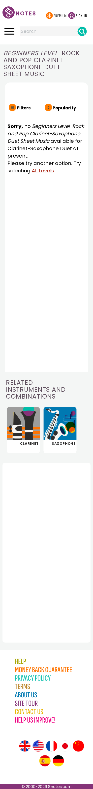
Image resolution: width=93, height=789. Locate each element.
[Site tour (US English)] (38, 746)
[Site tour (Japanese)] (65, 746)
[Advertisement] (30, 542)
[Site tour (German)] (58, 761)
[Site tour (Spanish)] (45, 761)
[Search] (82, 31)
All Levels (43, 170)
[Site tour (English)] (25, 746)
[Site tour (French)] (51, 746)
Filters (24, 108)
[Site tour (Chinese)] (78, 746)
